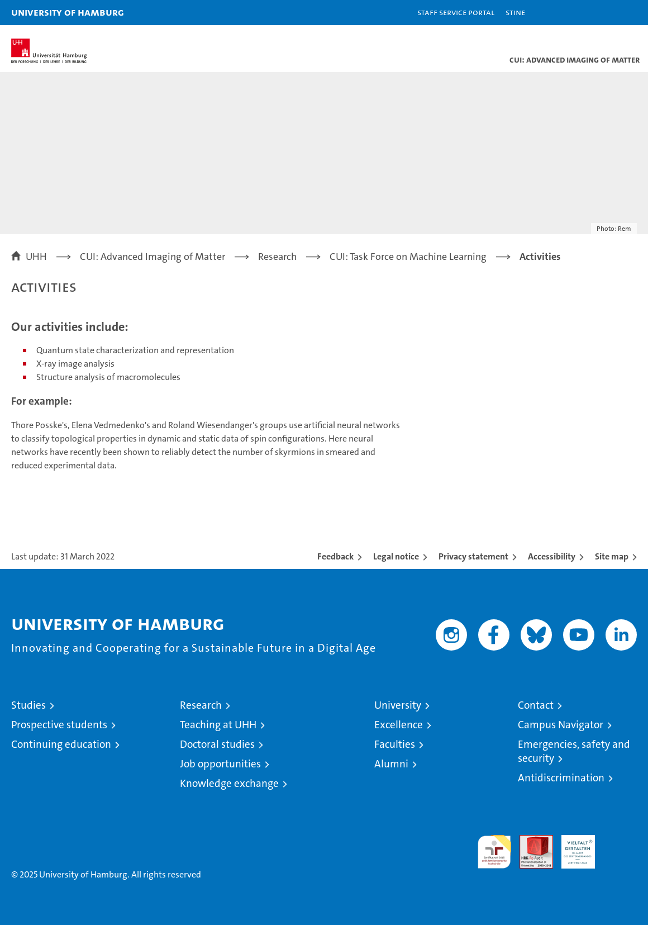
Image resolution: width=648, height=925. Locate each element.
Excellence (398, 725)
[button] (604, 12)
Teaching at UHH (218, 725)
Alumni (391, 764)
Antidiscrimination (561, 778)
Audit (530, 841)
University (397, 705)
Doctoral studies (217, 744)
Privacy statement (473, 556)
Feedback (335, 556)
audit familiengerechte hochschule (494, 852)
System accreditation (620, 846)
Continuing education (61, 744)
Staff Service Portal (455, 12)
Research (201, 705)
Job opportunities (220, 764)
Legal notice (396, 556)
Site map (611, 556)
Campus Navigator (560, 725)
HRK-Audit (572, 846)
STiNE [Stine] (515, 12)
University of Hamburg (67, 12)
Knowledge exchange (229, 783)
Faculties (394, 744)
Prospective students (59, 725)
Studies (28, 705)
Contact (536, 705)
